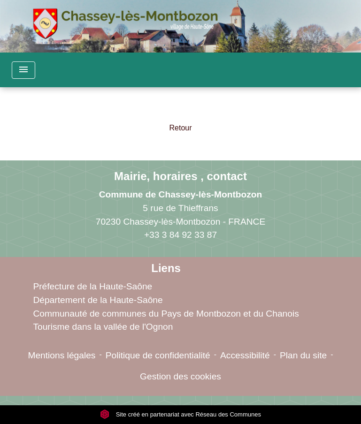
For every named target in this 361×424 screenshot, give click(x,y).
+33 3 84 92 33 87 (180, 235)
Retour (180, 128)
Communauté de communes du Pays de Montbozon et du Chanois (166, 313)
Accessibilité (245, 355)
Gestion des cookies (180, 376)
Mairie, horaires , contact (180, 176)
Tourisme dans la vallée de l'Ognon (103, 327)
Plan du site (303, 355)
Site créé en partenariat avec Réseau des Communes (180, 414)
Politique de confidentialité (158, 355)
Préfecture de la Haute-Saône (92, 286)
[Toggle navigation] (23, 70)
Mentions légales (61, 355)
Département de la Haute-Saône (97, 300)
